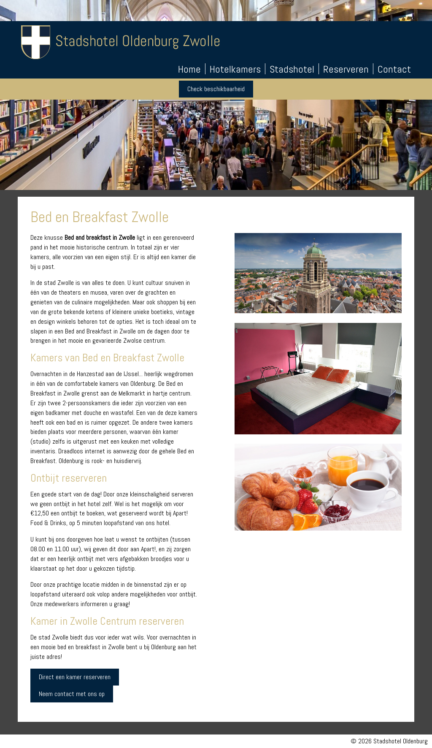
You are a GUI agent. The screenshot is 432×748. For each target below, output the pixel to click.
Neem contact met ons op (72, 693)
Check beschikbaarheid (216, 88)
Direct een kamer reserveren (75, 676)
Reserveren (346, 69)
